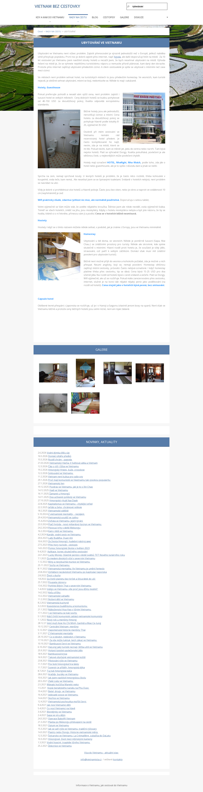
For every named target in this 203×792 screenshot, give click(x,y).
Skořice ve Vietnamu (59, 697)
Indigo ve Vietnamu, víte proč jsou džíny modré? (72, 588)
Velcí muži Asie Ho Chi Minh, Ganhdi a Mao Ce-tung (74, 622)
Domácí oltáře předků (59, 455)
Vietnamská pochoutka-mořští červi (67, 700)
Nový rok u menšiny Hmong (62, 619)
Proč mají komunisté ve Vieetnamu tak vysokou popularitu (79, 479)
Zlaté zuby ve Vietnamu (60, 680)
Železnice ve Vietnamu (60, 745)
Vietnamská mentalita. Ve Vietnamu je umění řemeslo (76, 567)
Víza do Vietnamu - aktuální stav (101, 752)
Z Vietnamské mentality (60, 632)
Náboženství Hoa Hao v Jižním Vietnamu (69, 608)
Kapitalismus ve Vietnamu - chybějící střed (70, 503)
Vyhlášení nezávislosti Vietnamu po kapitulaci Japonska (77, 571)
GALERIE (124, 16)
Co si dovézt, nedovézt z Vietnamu (67, 636)
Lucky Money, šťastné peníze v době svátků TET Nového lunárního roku (86, 554)
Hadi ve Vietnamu (58, 489)
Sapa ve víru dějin (56, 714)
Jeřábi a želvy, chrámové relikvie (65, 506)
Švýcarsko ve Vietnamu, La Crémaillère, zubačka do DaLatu (79, 734)
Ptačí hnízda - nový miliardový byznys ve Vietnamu (75, 523)
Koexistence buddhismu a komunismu (67, 605)
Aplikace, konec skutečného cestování (67, 550)
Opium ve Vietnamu (58, 724)
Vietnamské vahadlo (59, 595)
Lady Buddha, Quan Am (60, 537)
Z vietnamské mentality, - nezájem (66, 513)
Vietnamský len (56, 482)
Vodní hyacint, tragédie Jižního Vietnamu (68, 741)
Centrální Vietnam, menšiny (64, 625)
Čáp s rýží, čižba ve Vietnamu (63, 465)
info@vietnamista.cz (91, 758)
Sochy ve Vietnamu (59, 564)
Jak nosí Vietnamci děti (59, 704)
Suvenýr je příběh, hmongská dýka (66, 666)
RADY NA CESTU (78, 18)
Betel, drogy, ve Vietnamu (61, 690)
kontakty (118, 758)
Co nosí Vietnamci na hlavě (61, 707)
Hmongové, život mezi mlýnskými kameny (70, 738)
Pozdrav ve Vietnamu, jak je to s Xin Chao (71, 486)
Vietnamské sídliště (58, 510)
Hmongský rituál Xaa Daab (63, 499)
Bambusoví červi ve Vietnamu (65, 642)
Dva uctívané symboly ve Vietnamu (67, 496)
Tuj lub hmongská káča (59, 670)
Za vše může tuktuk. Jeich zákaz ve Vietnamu (73, 639)
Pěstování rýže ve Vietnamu (62, 659)
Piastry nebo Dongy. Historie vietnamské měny (73, 731)
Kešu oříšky (54, 591)
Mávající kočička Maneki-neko (63, 683)
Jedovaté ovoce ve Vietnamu (63, 694)
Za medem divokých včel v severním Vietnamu (71, 557)
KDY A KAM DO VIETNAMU (50, 18)
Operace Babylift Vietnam (61, 717)
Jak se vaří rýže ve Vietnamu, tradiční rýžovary (72, 728)
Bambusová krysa (57, 653)
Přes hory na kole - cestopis (63, 544)
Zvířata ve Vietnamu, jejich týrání (65, 520)
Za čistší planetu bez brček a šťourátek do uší (71, 578)
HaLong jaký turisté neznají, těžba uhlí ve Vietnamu (75, 646)
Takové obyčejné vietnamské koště (67, 656)
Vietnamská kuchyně (58, 602)
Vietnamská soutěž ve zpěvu (63, 516)
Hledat (128, 6)
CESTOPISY (109, 18)
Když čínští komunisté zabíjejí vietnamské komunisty (74, 615)
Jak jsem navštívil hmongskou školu (67, 677)
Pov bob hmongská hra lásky (63, 663)
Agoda (117, 56)
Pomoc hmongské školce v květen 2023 (69, 547)
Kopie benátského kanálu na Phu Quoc (68, 687)
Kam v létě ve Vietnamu (60, 530)
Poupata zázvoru (57, 581)
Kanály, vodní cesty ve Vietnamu (64, 533)
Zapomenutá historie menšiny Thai (67, 629)
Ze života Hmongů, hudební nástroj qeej (69, 540)
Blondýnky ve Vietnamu (59, 711)
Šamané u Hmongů (59, 492)
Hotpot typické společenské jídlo (65, 649)
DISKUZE (139, 16)
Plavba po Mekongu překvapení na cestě (69, 721)
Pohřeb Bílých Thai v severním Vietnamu (70, 585)
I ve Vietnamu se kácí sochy (62, 612)
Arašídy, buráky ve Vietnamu (63, 673)
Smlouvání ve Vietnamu (60, 472)
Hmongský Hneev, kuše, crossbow (66, 469)
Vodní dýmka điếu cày (58, 452)
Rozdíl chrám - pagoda (60, 458)
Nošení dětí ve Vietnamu (61, 598)
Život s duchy (54, 574)
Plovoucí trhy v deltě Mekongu (64, 527)
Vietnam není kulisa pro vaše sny (65, 475)
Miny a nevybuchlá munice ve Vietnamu (69, 561)
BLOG (95, 16)
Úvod (40, 30)
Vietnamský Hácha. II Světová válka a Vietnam (73, 462)
